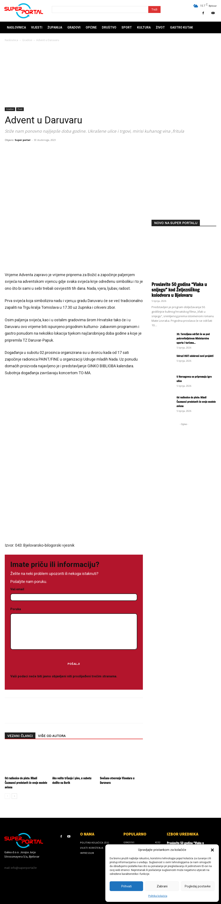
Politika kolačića (157, 896)
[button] (212, 850)
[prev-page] (7, 796)
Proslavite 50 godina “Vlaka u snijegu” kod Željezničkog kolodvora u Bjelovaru (179, 289)
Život (19, 109)
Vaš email (73, 593)
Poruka (73, 628)
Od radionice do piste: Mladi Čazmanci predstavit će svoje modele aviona (26, 782)
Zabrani (162, 886)
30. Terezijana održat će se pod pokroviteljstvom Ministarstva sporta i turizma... (193, 338)
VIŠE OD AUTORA (52, 736)
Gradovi (27, 40)
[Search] (154, 9)
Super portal (22, 140)
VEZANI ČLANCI (20, 736)
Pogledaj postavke (198, 886)
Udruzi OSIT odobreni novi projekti (195, 356)
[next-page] (14, 796)
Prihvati (126, 886)
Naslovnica (11, 40)
